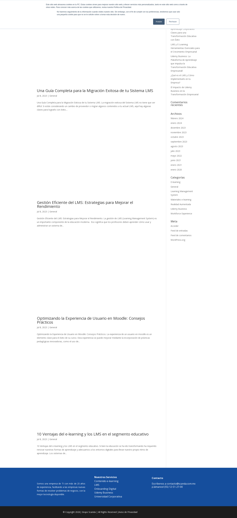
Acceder (175, 225)
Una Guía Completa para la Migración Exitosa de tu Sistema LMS (95, 90)
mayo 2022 (176, 155)
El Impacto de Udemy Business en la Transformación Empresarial (184, 91)
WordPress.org (178, 239)
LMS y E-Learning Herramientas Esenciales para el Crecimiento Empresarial (185, 48)
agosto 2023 (177, 146)
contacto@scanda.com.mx (181, 483)
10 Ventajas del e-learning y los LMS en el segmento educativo (93, 434)
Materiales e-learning (181, 199)
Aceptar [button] (159, 22)
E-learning (175, 182)
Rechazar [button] (173, 22)
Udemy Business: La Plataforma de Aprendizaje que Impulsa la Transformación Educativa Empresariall (184, 63)
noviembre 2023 (179, 132)
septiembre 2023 (179, 141)
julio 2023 (175, 151)
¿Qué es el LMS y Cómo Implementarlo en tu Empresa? (182, 79)
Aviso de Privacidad (127, 512)
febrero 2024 (177, 118)
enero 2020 (176, 169)
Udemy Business (179, 208)
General (53, 95)
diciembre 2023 (178, 127)
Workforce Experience (181, 213)
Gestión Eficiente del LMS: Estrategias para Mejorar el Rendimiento (85, 204)
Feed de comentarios (181, 235)
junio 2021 (176, 160)
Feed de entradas (179, 230)
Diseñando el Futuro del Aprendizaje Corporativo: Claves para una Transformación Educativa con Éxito (183, 32)
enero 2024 (176, 123)
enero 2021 (176, 164)
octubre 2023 (177, 136)
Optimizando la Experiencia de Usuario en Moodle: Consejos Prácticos (91, 320)
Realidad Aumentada (181, 204)
